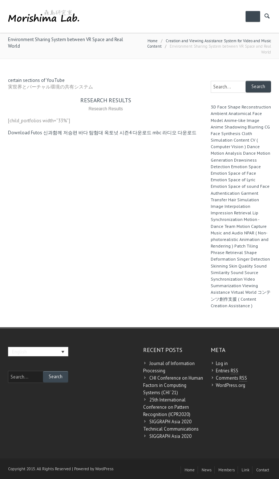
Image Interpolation (230, 206)
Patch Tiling (246, 246)
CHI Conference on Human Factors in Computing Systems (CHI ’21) (173, 385)
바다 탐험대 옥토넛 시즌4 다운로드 (114, 133)
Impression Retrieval (231, 212)
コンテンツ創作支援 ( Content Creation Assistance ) (241, 298)
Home (152, 40)
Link (245, 469)
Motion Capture (251, 226)
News (206, 469)
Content (241, 140)
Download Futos (25, 133)
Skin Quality (241, 266)
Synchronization (227, 279)
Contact (262, 469)
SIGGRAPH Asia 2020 (170, 436)
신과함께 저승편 (60, 133)
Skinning (219, 266)
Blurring (255, 127)
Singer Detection (253, 259)
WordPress (104, 468)
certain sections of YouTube (36, 80)
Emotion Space (246, 166)
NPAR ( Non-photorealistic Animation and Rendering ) (239, 239)
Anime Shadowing (229, 127)
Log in (222, 363)
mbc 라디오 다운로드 (175, 133)
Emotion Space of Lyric (233, 179)
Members (226, 469)
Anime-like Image (241, 120)
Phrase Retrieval (227, 252)
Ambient (219, 113)
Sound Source (244, 272)
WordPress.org (230, 385)
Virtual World (243, 292)
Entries (227, 371)
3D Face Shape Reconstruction (241, 107)
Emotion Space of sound (235, 186)
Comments (231, 378)
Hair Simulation (243, 199)
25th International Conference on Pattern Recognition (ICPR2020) (166, 407)
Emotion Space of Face (233, 173)
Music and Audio (227, 232)
